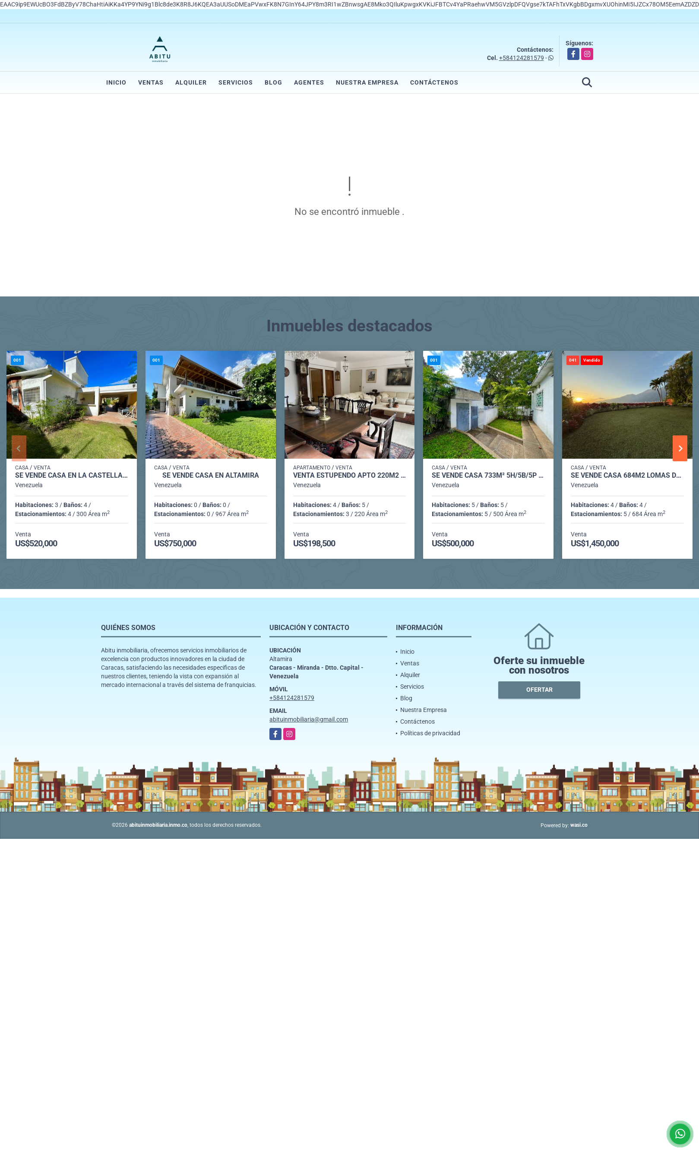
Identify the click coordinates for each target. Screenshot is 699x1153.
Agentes (309, 82)
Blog (273, 82)
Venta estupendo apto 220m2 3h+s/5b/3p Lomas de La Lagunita (349, 475)
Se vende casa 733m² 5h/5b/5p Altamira (488, 475)
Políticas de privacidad (430, 733)
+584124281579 (521, 57)
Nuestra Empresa (367, 82)
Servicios (235, 82)
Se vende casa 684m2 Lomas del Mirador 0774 (627, 475)
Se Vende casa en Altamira (210, 475)
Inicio (116, 82)
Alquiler (191, 82)
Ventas (151, 82)
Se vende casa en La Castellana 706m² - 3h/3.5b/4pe (71, 475)
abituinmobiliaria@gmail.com (308, 719)
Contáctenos (434, 82)
